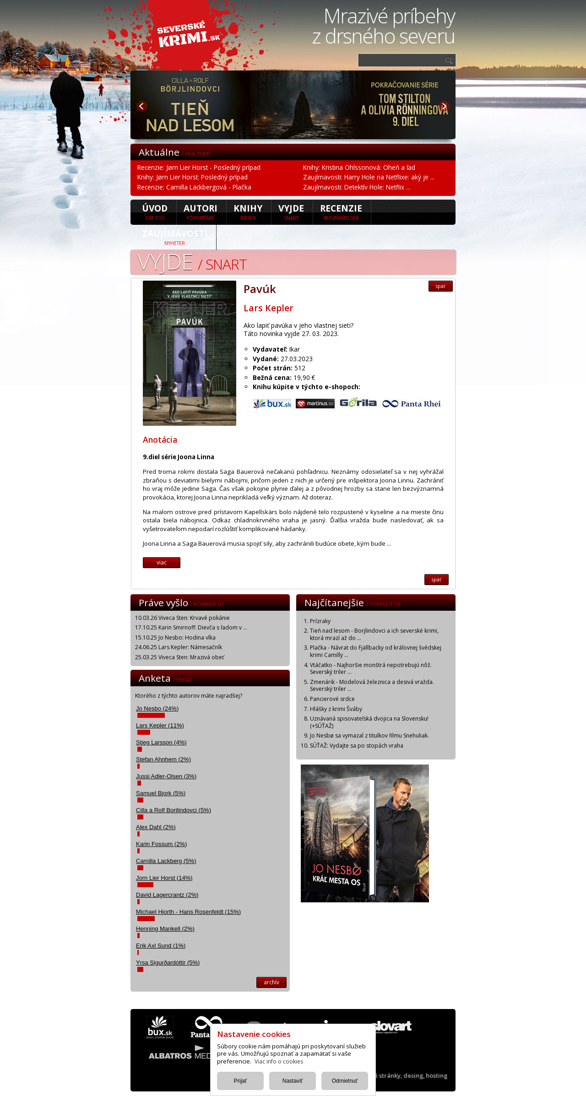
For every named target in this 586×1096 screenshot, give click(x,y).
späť (440, 286)
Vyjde (291, 211)
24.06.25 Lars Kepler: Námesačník (178, 647)
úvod (155, 211)
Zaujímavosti (174, 236)
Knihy (247, 211)
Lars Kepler (268, 308)
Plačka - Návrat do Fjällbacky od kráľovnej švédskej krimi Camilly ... (375, 651)
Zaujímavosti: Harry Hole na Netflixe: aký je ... (368, 177)
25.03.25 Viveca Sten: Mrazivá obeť (179, 657)
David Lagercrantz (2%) (167, 895)
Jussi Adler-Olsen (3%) (166, 776)
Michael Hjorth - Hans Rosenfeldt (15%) (188, 912)
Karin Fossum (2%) (161, 844)
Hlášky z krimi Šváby (336, 709)
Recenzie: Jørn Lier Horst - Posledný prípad (198, 167)
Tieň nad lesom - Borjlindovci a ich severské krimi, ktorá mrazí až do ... (374, 634)
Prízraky (320, 621)
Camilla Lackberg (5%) (166, 861)
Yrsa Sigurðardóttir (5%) (168, 963)
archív (271, 982)
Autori (200, 211)
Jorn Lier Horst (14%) (164, 878)
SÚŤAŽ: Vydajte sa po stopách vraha (356, 745)
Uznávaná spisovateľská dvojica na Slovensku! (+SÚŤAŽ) (369, 722)
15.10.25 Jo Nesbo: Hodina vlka (175, 637)
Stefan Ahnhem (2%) (163, 759)
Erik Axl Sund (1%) (160, 946)
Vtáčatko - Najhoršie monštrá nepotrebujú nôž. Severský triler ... (371, 668)
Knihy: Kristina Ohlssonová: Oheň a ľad (359, 167)
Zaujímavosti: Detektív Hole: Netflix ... (356, 187)
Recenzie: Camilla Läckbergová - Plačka (194, 187)
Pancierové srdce (332, 699)
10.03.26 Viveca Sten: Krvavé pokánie (182, 618)
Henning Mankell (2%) (165, 929)
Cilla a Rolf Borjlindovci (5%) (173, 810)
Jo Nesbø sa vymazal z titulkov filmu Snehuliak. (369, 735)
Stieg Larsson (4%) (161, 742)
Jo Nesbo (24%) (157, 708)
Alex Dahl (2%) (156, 827)
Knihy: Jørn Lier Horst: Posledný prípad (192, 177)
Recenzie (341, 211)
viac (162, 562)
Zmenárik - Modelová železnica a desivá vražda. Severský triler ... (372, 685)
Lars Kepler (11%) (160, 725)
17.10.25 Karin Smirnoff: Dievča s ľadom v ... (191, 627)
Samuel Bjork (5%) (160, 793)
